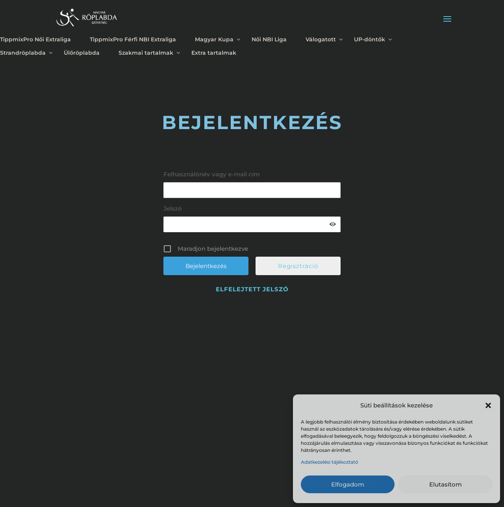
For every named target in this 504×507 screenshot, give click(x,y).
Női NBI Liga (269, 39)
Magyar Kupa (214, 39)
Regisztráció (298, 266)
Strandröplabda (23, 52)
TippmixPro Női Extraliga (35, 39)
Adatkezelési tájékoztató (329, 462)
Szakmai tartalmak (146, 52)
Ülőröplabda (82, 52)
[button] (488, 405)
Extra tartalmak (213, 52)
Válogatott (321, 39)
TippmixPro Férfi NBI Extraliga (133, 39)
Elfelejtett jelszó (252, 289)
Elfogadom (347, 484)
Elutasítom (445, 484)
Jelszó (172, 208)
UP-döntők (369, 39)
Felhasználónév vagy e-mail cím (211, 174)
